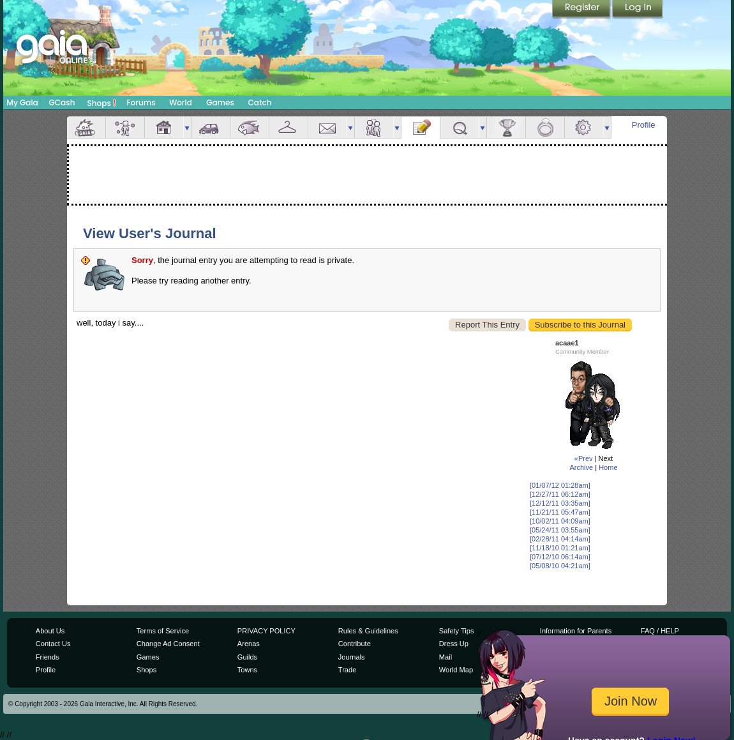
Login (637, 9)
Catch (260, 102)
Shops (101, 102)
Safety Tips (456, 631)
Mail (327, 127)
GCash (62, 102)
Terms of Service (163, 631)
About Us (50, 631)
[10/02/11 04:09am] (560, 521)
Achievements (506, 127)
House (164, 127)
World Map (456, 670)
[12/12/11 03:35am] (560, 503)
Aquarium (249, 127)
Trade (347, 670)
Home (608, 467)
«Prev (583, 458)
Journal (420, 127)
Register (582, 9)
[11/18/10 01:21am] (560, 548)
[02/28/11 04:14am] (560, 539)
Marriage (545, 127)
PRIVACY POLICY (266, 631)
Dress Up (453, 643)
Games (220, 102)
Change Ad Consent (168, 643)
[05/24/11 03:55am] (560, 530)
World (180, 102)
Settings (584, 127)
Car (210, 127)
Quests (459, 127)
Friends (374, 127)
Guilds (247, 657)
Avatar (125, 127)
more (187, 127)
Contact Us (53, 643)
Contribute (354, 643)
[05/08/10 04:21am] (560, 566)
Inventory (288, 127)
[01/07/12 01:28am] (560, 485)
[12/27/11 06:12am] (560, 494)
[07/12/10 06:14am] (560, 557)
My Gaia (22, 102)
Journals (351, 657)
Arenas (248, 643)
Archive (581, 467)
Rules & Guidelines (368, 631)
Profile (643, 125)
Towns (247, 670)
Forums (140, 102)
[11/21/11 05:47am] (560, 512)
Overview (86, 127)
